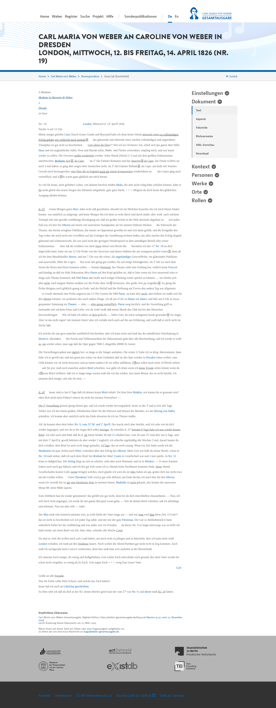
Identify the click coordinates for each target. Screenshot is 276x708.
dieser (148, 591)
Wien (78, 450)
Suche (85, 16)
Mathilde (121, 482)
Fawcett (172, 267)
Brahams (60, 160)
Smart (143, 298)
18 (159, 246)
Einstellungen (207, 92)
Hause (131, 298)
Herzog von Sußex (164, 410)
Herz (75, 209)
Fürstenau (127, 519)
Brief (90, 368)
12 (172, 456)
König (71, 461)
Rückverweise (204, 136)
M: (48, 487)
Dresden (150, 357)
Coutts (117, 456)
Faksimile (201, 127)
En (177, 16)
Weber (57, 16)
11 (113, 434)
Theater (72, 304)
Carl (178, 567)
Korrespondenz (90, 76)
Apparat (201, 119)
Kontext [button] (201, 166)
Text (198, 110)
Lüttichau (69, 586)
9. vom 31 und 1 (92, 424)
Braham (97, 456)
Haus (41, 150)
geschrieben (82, 586)
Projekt (98, 16)
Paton (93, 272)
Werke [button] (199, 183)
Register (71, 16)
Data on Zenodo (172, 695)
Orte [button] (197, 191)
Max (46, 514)
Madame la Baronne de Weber (56, 97)
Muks (119, 184)
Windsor (149, 461)
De (170, 16)
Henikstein (45, 450)
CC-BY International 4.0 (94, 695)
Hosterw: (44, 338)
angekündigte (123, 256)
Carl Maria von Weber (63, 76)
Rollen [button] (199, 200)
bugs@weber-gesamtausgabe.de (101, 631)
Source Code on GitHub (135, 695)
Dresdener (81, 477)
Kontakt (45, 695)
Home (44, 16)
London (87, 123)
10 (105, 434)
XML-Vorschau (205, 145)
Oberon (66, 224)
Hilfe (109, 16)
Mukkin (137, 392)
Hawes (73, 256)
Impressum (63, 695)
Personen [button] (202, 174)
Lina (67, 134)
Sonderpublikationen (140, 16)
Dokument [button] (204, 101)
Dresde (43, 108)
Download (202, 153)
